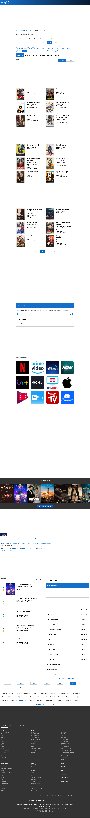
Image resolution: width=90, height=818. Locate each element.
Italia (36, 579)
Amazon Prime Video (6, 772)
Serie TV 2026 (35, 735)
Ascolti (62, 759)
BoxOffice (3, 737)
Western (58, 50)
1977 (55, 42)
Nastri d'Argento (35, 783)
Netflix (2, 770)
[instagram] (40, 811)
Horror (63, 48)
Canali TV (63, 757)
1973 (31, 42)
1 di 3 (42, 251)
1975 (43, 42)
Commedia (56, 45)
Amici (62, 754)
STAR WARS (64, 781)
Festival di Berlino (35, 779)
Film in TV (3, 739)
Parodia (18, 50)
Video (2, 743)
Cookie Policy (55, 808)
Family (30, 48)
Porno (30, 50)
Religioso (35, 50)
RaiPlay (3, 786)
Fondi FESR (64, 808)
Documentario (62, 45)
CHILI (2, 779)
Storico (48, 50)
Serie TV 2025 (35, 734)
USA (41, 579)
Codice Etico (26, 808)
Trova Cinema (4, 734)
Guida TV (33, 750)
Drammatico (19, 48)
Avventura (33, 45)
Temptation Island (65, 745)
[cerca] (88, 2)
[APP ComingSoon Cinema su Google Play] (60, 800)
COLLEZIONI (64, 777)
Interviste (3, 748)
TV (61, 730)
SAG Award (34, 790)
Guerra (58, 48)
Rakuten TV (4, 788)
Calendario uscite (5, 735)
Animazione (19, 45)
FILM (2, 730)
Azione (38, 45)
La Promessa (64, 739)
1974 (37, 42)
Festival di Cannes (36, 777)
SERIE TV (33, 730)
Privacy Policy (35, 808)
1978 (62, 42)
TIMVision (3, 781)
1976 (49, 42)
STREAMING (4, 763)
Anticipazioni (64, 735)
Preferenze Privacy (45, 808)
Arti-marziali (26, 45)
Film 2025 (3, 752)
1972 (25, 42)
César (32, 786)
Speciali (33, 752)
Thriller (53, 50)
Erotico (25, 48)
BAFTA (33, 785)
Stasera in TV (64, 732)
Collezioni (3, 741)
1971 (19, 42)
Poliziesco (24, 50)
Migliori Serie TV (35, 739)
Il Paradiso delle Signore (67, 752)
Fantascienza (36, 48)
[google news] (43, 811)
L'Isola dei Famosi (66, 750)
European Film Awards (37, 788)
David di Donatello (36, 781)
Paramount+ (4, 790)
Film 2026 (3, 754)
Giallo (53, 48)
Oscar (32, 772)
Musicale (68, 48)
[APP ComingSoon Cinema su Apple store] (49, 800)
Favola (48, 48)
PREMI (33, 770)
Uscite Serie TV (35, 745)
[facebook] (37, 811)
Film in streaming (5, 755)
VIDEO (63, 766)
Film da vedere (5, 750)
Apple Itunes (4, 783)
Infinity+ (3, 777)
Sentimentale (42, 50)
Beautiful (63, 737)
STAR (32, 763)
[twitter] (52, 811)
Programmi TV (65, 755)
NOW (2, 776)
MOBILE (63, 774)
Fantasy (43, 48)
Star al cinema (35, 765)
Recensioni (4, 745)
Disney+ (3, 774)
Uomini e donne (65, 741)
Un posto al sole (65, 746)
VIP (62, 770)
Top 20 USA (34, 741)
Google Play (4, 785)
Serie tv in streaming (36, 748)
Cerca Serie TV (35, 737)
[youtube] (46, 811)
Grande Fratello (65, 743)
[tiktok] (49, 811)
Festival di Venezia (36, 776)
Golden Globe (34, 774)
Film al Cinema (5, 732)
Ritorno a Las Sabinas (67, 748)
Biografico (44, 45)
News (2, 746)
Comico (50, 45)
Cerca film (3, 757)
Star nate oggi (34, 766)
